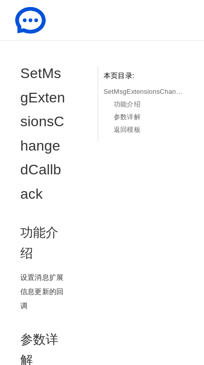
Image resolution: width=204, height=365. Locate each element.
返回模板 (127, 129)
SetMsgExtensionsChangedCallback (144, 91)
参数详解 (127, 117)
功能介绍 (127, 104)
